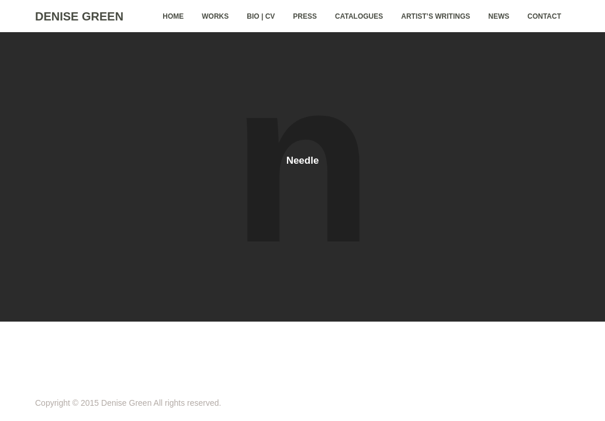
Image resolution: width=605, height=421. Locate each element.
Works (215, 16)
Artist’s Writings (435, 16)
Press (305, 16)
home (173, 16)
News (498, 16)
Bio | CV (261, 16)
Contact (544, 16)
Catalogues (359, 16)
